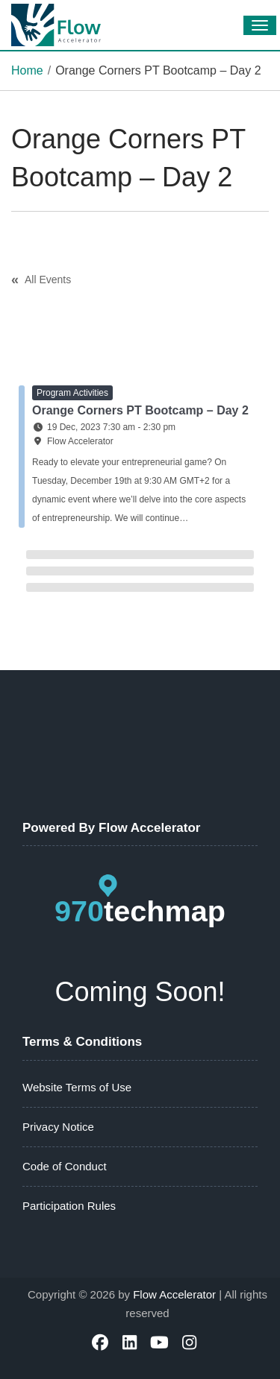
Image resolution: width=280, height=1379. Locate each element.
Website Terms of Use (76, 1087)
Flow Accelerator (174, 1294)
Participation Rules (69, 1205)
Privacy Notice (58, 1126)
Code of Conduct (64, 1166)
